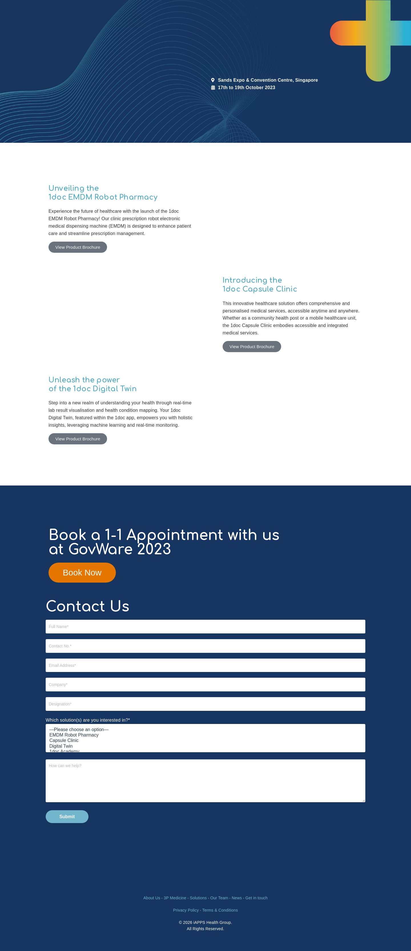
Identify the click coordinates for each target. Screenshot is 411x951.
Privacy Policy (186, 910)
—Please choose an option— (205, 730)
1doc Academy (205, 752)
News (237, 898)
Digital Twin (205, 746)
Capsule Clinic (205, 741)
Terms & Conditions (220, 910)
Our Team (219, 898)
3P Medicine (175, 898)
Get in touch (256, 898)
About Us (151, 898)
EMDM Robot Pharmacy (205, 735)
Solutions (198, 898)
